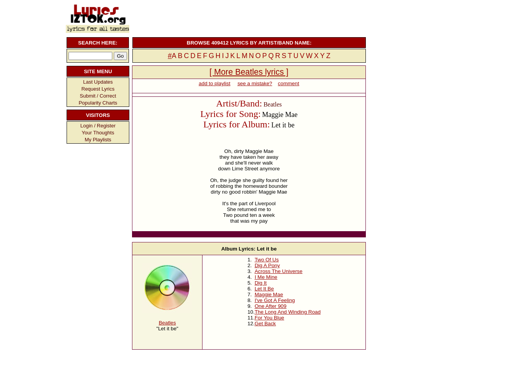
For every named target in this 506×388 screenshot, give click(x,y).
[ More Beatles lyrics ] (248, 72)
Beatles (167, 323)
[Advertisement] (248, 17)
